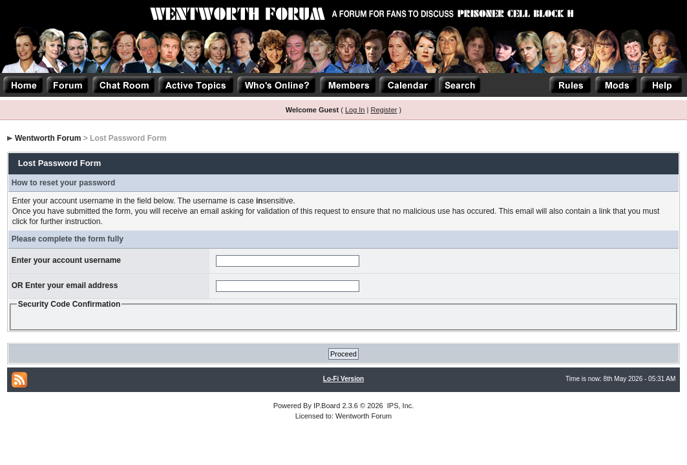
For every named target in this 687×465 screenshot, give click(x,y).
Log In (355, 110)
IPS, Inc (399, 405)
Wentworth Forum (48, 138)
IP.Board (326, 405)
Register (383, 110)
